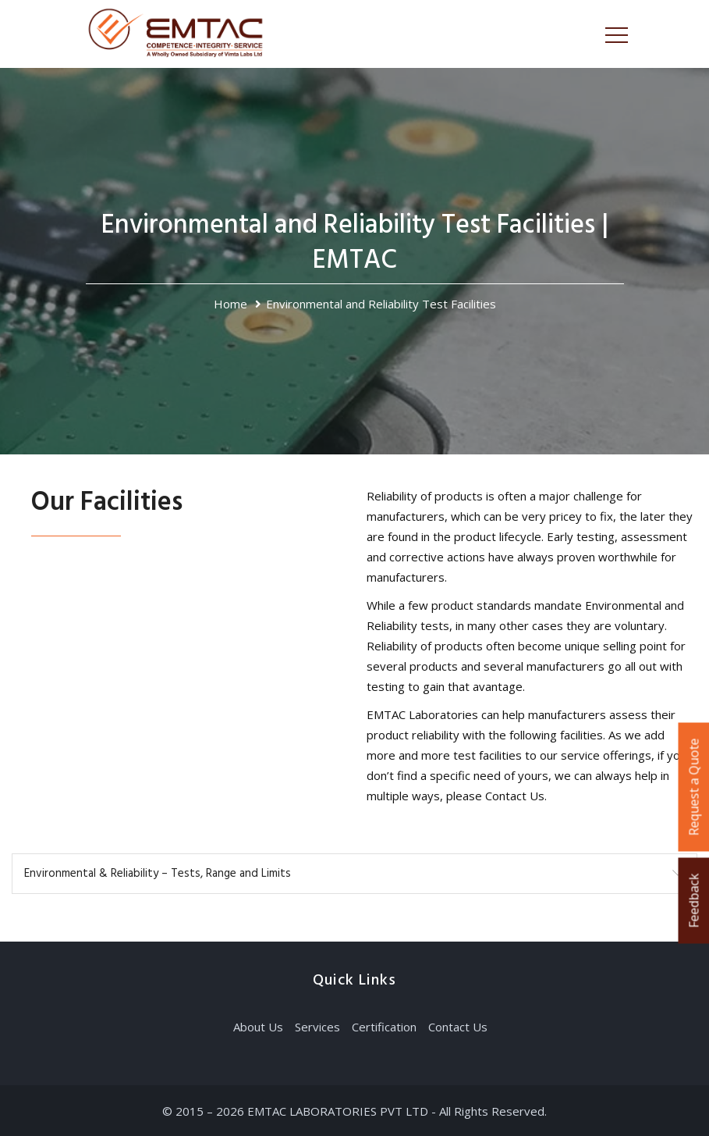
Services (317, 1027)
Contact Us (457, 1027)
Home (230, 304)
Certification (384, 1027)
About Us (258, 1027)
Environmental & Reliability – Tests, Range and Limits (157, 873)
